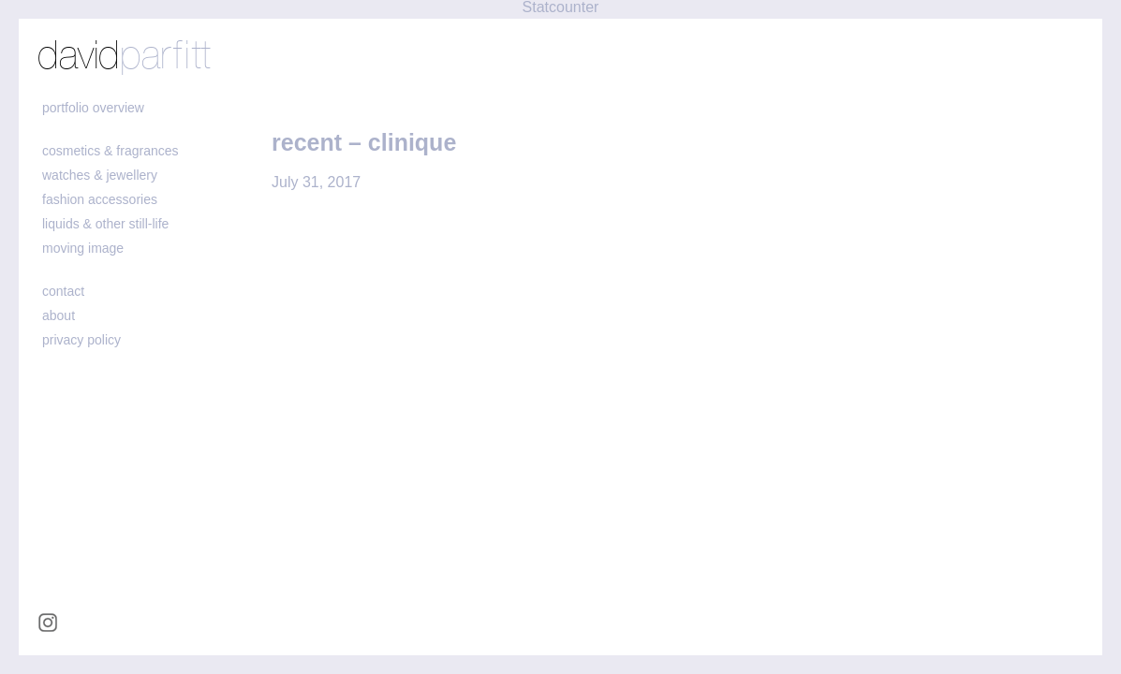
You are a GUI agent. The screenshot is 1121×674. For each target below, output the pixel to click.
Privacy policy (81, 339)
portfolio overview (93, 107)
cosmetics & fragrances (110, 150)
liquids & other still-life (105, 223)
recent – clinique (364, 142)
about (58, 315)
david (124, 57)
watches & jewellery (99, 175)
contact (63, 291)
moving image (83, 248)
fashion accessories (99, 199)
